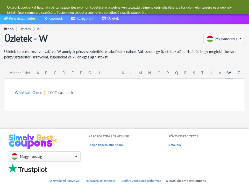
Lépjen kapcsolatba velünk (106, 145)
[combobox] (112, 7)
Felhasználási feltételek (101, 181)
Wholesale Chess (28, 92)
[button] (224, 39)
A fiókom (174, 145)
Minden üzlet (19, 73)
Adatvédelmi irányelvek (64, 181)
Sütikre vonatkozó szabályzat (141, 181)
